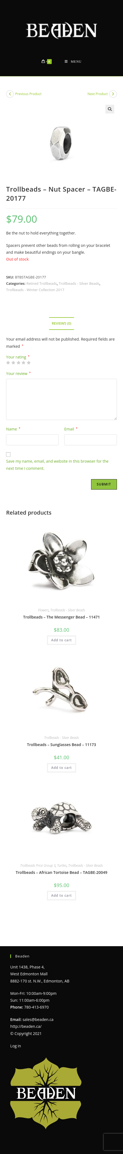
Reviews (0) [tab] (61, 323)
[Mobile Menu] (73, 61)
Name (13, 429)
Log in (15, 1033)
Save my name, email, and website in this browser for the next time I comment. (57, 465)
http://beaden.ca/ (26, 1014)
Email (71, 429)
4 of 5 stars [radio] (23, 363)
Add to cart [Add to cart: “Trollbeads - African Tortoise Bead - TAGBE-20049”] (61, 895)
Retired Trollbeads (41, 283)
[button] (109, 109)
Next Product (98, 94)
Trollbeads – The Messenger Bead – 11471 (61, 617)
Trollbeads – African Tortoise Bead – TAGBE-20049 (61, 872)
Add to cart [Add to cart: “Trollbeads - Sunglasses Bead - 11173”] (61, 767)
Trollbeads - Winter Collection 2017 (35, 289)
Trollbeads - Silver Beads (79, 283)
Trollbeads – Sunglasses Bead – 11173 (61, 744)
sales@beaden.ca (38, 1007)
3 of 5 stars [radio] (18, 363)
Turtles (62, 865)
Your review (18, 373)
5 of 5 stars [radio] (29, 363)
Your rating (17, 357)
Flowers (43, 610)
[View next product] (113, 94)
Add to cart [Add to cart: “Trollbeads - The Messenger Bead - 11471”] (61, 640)
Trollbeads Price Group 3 (38, 865)
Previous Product (28, 94)
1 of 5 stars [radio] (8, 363)
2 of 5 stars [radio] (13, 363)
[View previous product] (10, 94)
